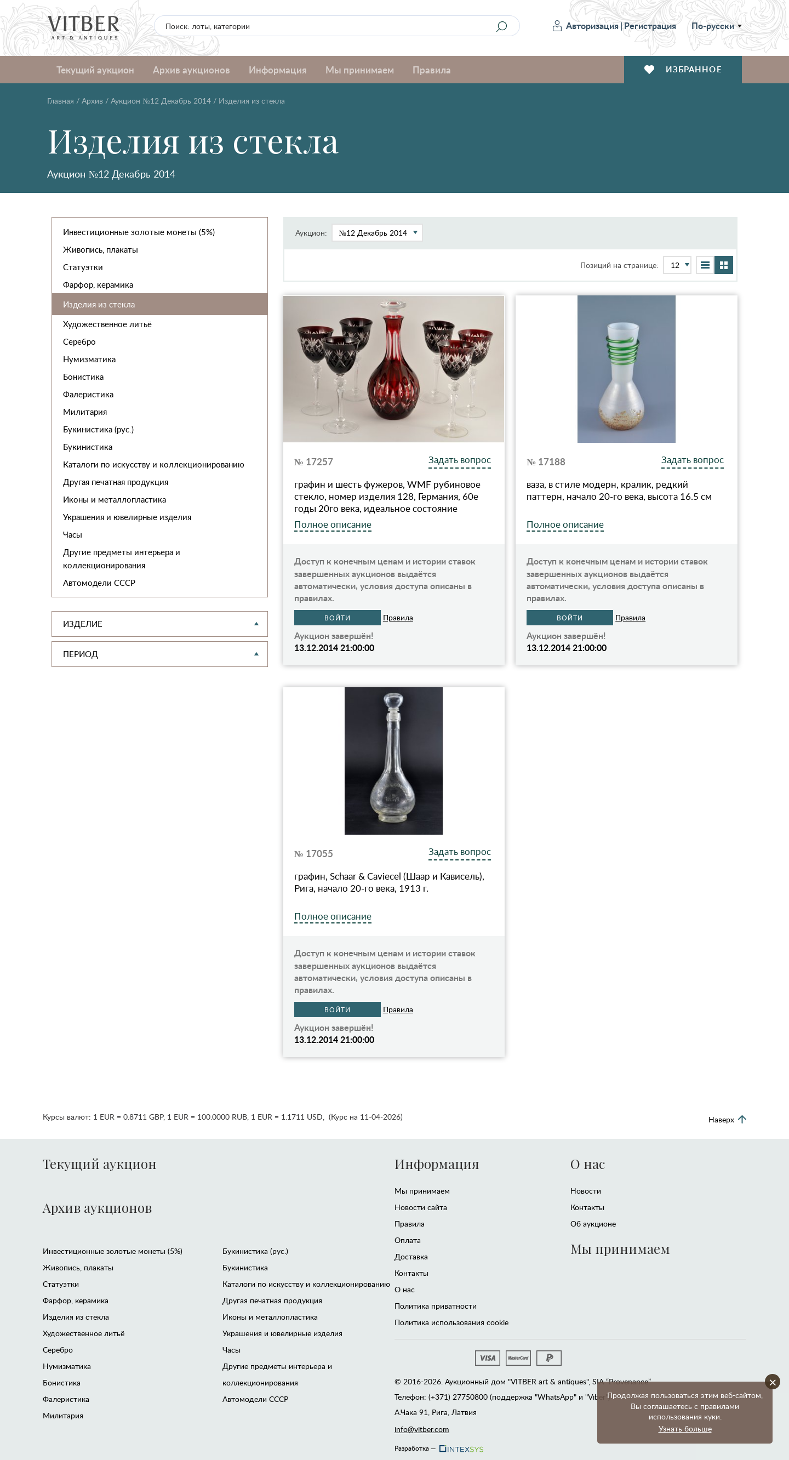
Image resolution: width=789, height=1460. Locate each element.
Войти (337, 617)
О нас (405, 1289)
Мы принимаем (359, 69)
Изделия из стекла (99, 304)
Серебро (79, 341)
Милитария (85, 411)
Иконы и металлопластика (114, 499)
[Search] (501, 26)
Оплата (408, 1240)
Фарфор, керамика (98, 284)
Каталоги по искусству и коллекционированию (153, 464)
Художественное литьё (107, 323)
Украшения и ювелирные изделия (127, 516)
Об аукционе (593, 1223)
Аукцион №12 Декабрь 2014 (160, 100)
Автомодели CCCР (99, 582)
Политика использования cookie (451, 1322)
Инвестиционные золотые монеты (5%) (139, 231)
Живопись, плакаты (100, 249)
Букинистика (87, 446)
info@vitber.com (422, 1429)
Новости (585, 1190)
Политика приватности (436, 1306)
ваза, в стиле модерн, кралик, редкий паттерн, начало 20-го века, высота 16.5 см (619, 490)
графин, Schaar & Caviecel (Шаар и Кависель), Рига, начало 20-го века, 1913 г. (389, 882)
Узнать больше (685, 1428)
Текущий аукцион (95, 69)
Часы (72, 534)
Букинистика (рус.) (98, 429)
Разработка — (438, 1445)
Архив (92, 100)
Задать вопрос (459, 459)
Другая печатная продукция (115, 481)
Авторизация (586, 25)
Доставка (411, 1256)
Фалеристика (88, 394)
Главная (60, 100)
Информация (278, 69)
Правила (432, 69)
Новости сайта (421, 1207)
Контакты (411, 1273)
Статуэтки (83, 266)
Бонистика (83, 376)
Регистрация (650, 25)
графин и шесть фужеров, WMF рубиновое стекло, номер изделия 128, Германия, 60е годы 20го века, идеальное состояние (387, 496)
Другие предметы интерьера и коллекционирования (121, 558)
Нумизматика (89, 358)
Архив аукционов (191, 69)
